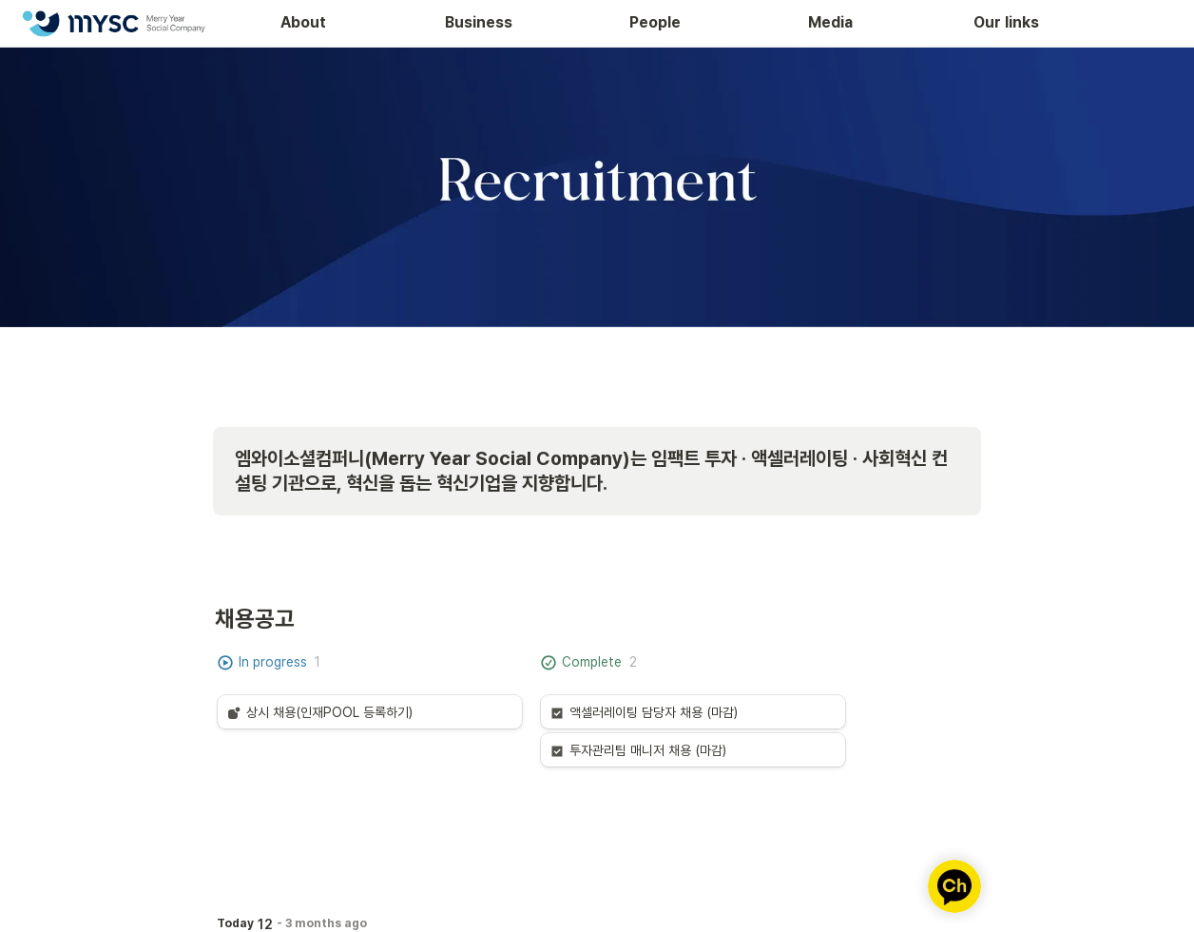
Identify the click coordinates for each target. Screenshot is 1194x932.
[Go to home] (113, 23)
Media (830, 22)
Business (478, 22)
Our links (1006, 22)
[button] (370, 711)
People (655, 22)
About (303, 22)
